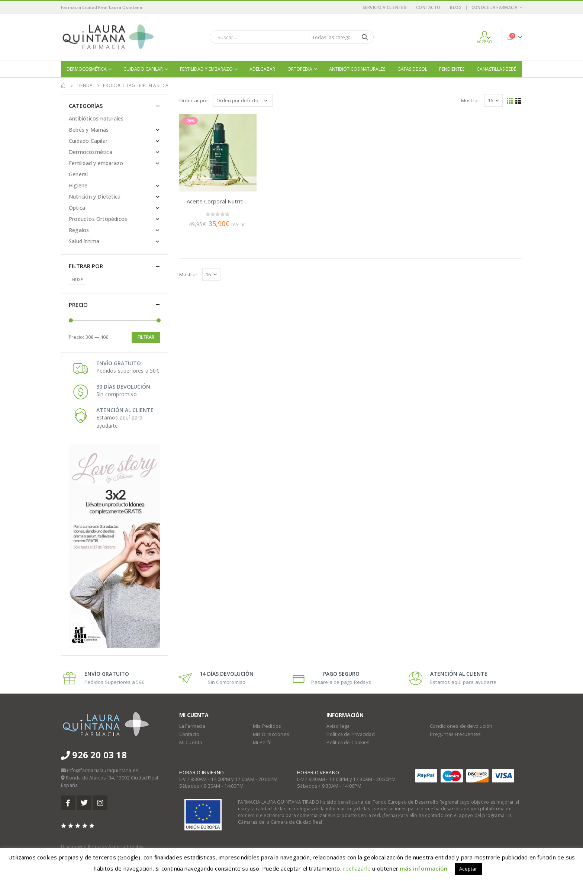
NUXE (77, 279)
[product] (218, 153)
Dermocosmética (87, 69)
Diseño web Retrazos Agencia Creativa (103, 846)
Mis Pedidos (267, 726)
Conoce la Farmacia (494, 7)
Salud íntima (84, 241)
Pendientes (451, 69)
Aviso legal (338, 726)
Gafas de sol (412, 69)
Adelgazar (262, 69)
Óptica (77, 207)
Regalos (79, 230)
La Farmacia (192, 726)
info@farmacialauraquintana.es (102, 770)
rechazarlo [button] (357, 868)
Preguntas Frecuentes (455, 734)
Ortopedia (299, 69)
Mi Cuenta (190, 742)
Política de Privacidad (350, 734)
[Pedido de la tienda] (243, 100)
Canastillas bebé (496, 69)
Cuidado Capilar (143, 69)
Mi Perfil (262, 742)
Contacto (428, 7)
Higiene (78, 185)
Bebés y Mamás (89, 129)
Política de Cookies (348, 742)
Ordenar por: (194, 100)
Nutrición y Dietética (94, 196)
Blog (455, 7)
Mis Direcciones (271, 734)
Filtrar (146, 337)
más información (423, 868)
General (78, 174)
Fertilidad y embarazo (206, 69)
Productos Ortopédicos (98, 218)
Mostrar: (471, 100)
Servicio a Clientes (384, 7)
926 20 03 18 (94, 755)
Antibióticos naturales (357, 69)
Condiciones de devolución (461, 726)
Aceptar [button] (468, 868)
